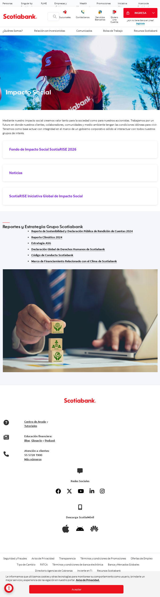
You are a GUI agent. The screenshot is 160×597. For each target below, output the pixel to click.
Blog (27, 440)
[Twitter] (69, 491)
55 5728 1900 (33, 455)
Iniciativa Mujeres (122, 5)
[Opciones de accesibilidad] (8, 588)
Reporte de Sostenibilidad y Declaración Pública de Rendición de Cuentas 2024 (82, 231)
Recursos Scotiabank (145, 30)
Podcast (50, 440)
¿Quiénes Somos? (13, 30)
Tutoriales (30, 426)
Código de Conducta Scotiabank (52, 255)
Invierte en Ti (84, 570)
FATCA (44, 564)
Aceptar (76, 589)
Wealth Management (83, 5)
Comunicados (84, 30)
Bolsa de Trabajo (113, 30)
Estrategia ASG (41, 243)
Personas (7, 3)
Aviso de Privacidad (43, 558)
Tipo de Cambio (26, 564)
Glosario (36, 440)
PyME (44, 3)
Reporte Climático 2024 (46, 237)
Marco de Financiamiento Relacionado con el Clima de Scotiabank (74, 261)
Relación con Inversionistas (49, 30)
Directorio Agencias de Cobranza (54, 570)
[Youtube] (81, 491)
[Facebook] (58, 491)
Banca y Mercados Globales (123, 564)
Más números (32, 459)
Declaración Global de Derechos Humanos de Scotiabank (68, 249)
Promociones (104, 3)
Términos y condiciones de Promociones (103, 558)
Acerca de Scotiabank (143, 5)
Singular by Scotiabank (27, 5)
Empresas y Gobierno (60, 5)
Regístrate (140, 23)
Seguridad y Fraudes (15, 558)
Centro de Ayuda (35, 421)
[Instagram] (102, 491)
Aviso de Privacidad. (88, 580)
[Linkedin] (92, 491)
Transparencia (67, 558)
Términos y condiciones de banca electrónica (77, 564)
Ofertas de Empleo (141, 558)
